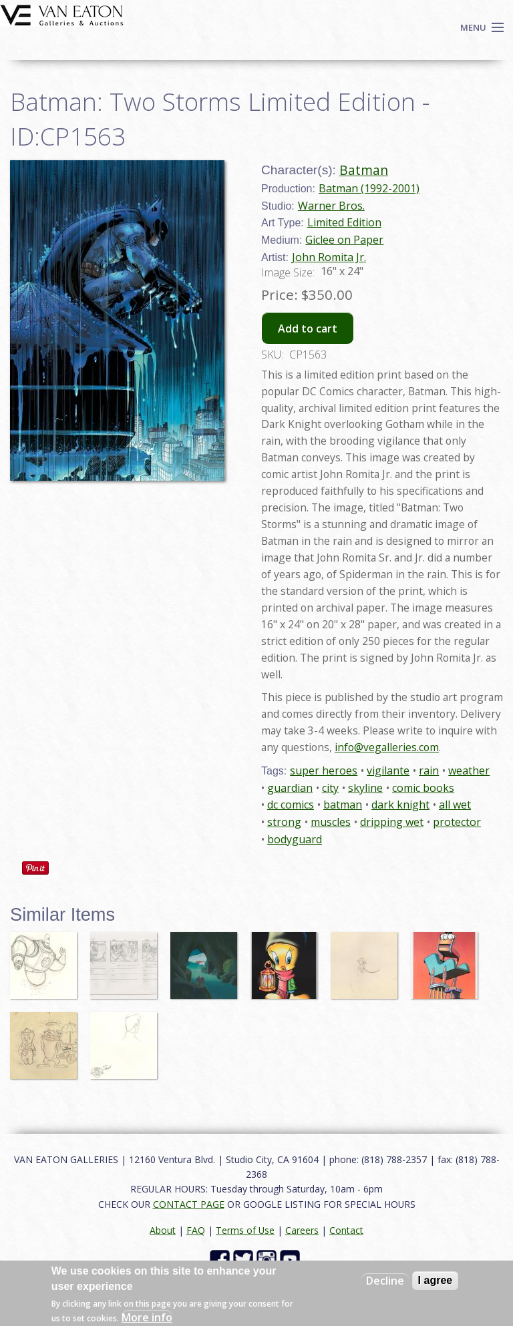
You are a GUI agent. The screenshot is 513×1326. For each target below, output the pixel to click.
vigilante (388, 770)
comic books (423, 788)
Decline (385, 1280)
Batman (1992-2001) (369, 188)
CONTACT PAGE (188, 1204)
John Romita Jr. (329, 257)
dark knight (400, 804)
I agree (435, 1280)
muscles (331, 822)
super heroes (323, 770)
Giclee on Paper (344, 239)
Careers (302, 1230)
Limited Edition (344, 222)
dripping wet (391, 822)
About (163, 1230)
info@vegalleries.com (387, 747)
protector (457, 822)
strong (284, 822)
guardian (290, 788)
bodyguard (294, 839)
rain (429, 770)
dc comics (290, 804)
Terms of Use (245, 1230)
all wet (455, 804)
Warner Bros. (331, 205)
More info (147, 1317)
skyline (365, 788)
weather (469, 770)
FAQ (195, 1230)
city (330, 788)
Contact (346, 1230)
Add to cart (307, 328)
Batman (363, 170)
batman (342, 804)
